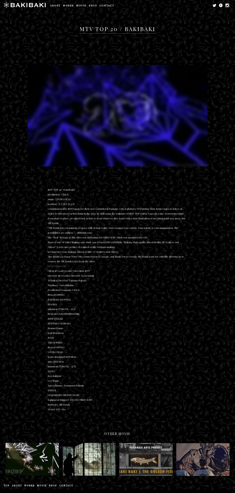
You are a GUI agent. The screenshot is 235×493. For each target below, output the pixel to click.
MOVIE (81, 5)
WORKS (68, 5)
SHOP (93, 5)
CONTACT (107, 5)
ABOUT (55, 5)
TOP (7, 485)
